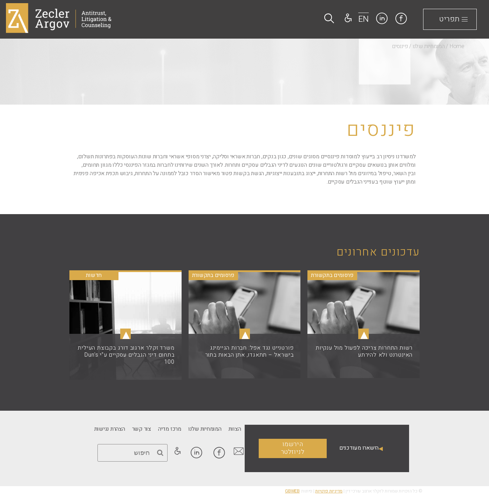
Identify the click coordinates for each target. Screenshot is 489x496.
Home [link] (456, 46)
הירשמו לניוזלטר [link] (293, 448)
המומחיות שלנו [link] (429, 46)
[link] (401, 18)
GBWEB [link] (292, 491)
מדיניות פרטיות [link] (328, 491)
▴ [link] (363, 334)
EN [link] (363, 19)
